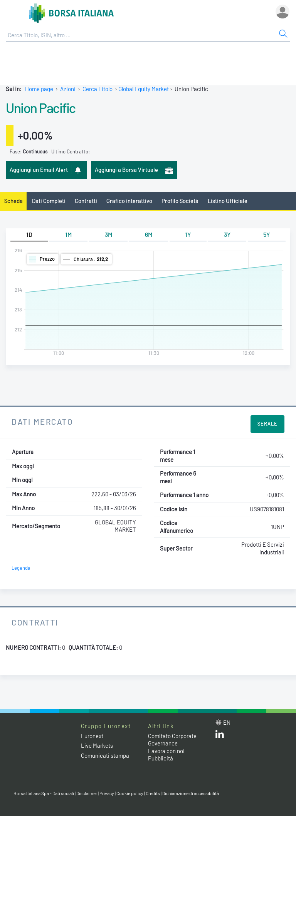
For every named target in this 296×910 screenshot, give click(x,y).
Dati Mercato (42, 421)
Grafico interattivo (129, 200)
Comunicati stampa (105, 755)
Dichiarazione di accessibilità (190, 793)
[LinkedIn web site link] (219, 735)
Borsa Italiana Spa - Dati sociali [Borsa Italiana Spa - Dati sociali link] (43, 793)
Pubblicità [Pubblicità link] (160, 758)
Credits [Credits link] (153, 793)
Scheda (13, 200)
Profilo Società (179, 200)
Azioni (68, 88)
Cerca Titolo (97, 88)
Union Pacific (41, 108)
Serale (267, 424)
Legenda (21, 568)
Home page (39, 88)
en (226, 722)
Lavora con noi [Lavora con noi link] (166, 750)
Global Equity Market (143, 88)
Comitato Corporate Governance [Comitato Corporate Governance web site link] (172, 739)
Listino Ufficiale (227, 200)
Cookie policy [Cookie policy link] (129, 793)
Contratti (86, 200)
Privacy (106, 793)
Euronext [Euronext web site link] (92, 735)
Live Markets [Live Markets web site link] (97, 745)
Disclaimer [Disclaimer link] (86, 793)
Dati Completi (49, 200)
